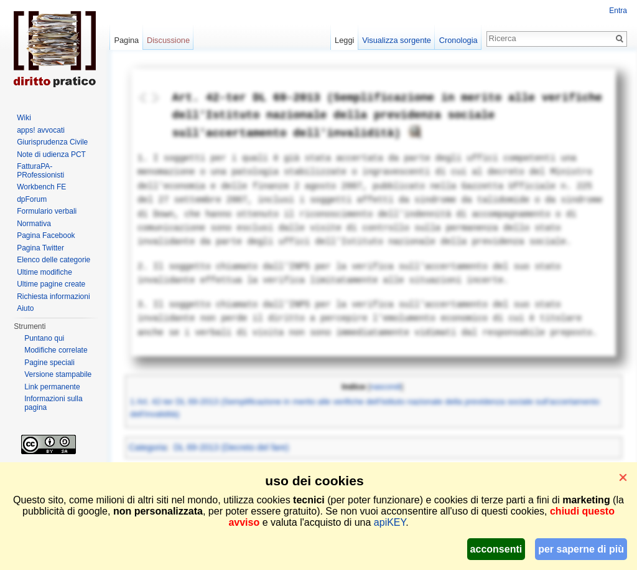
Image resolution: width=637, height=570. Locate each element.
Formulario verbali (47, 211)
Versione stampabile (57, 374)
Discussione (168, 40)
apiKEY (390, 522)
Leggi (344, 40)
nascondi (385, 386)
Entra (618, 10)
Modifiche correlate (55, 350)
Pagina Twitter (40, 248)
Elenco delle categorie (53, 259)
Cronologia (458, 40)
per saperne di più (581, 549)
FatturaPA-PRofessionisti (40, 170)
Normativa (34, 223)
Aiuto (25, 308)
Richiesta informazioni (53, 296)
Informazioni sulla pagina (53, 403)
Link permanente (52, 386)
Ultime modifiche (44, 272)
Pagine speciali (49, 362)
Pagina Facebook (46, 235)
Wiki (24, 117)
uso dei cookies (314, 480)
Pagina (126, 40)
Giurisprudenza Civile (52, 142)
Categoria (148, 447)
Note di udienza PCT (51, 154)
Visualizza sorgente (396, 40)
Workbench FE (41, 187)
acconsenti (496, 549)
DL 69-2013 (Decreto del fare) (231, 447)
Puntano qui (44, 338)
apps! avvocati (41, 130)
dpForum (32, 199)
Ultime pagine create (51, 284)
